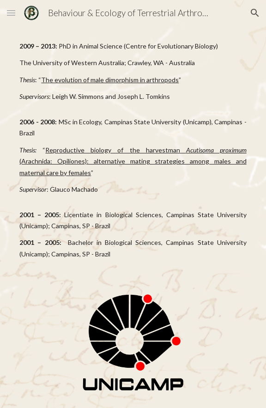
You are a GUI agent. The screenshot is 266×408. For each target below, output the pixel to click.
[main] (133, 150)
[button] (11, 12)
